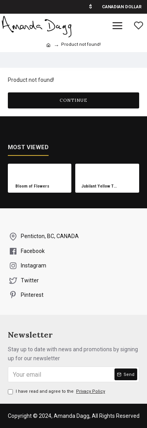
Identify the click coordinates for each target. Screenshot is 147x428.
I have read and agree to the (57, 391)
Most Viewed (28, 147)
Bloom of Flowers (32, 186)
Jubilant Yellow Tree (100, 186)
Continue (73, 100)
